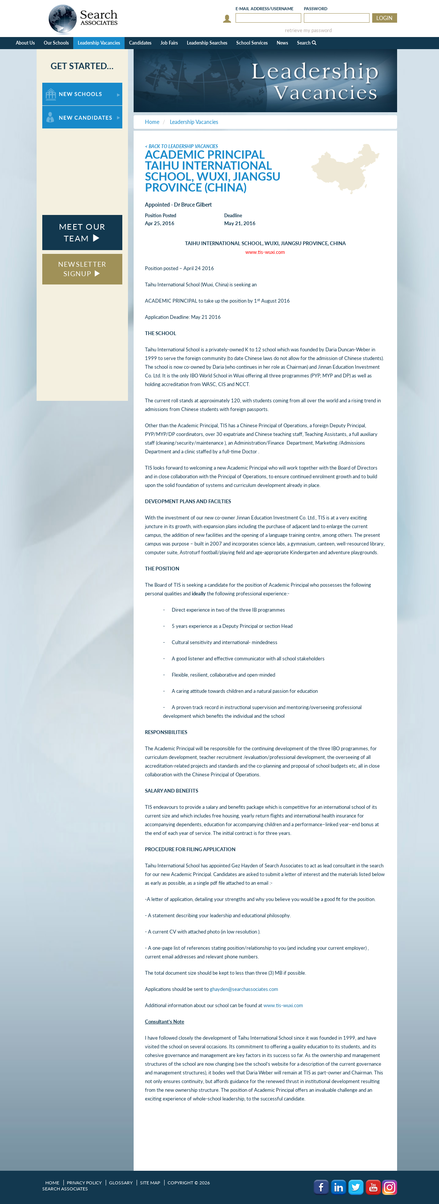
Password (315, 8)
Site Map (150, 1182)
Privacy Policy (84, 1182)
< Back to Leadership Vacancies (181, 146)
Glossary (120, 1182)
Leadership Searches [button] (207, 43)
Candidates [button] (140, 43)
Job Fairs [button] (169, 43)
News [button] (282, 43)
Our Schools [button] (56, 43)
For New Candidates (65, 109)
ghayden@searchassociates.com (244, 989)
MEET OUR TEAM (82, 232)
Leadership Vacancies (99, 43)
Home (52, 1182)
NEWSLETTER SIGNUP (82, 269)
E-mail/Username (264, 8)
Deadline (233, 215)
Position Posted (160, 215)
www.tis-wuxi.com (283, 1005)
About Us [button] (25, 43)
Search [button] (306, 43)
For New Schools (62, 86)
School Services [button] (252, 43)
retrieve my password (308, 30)
